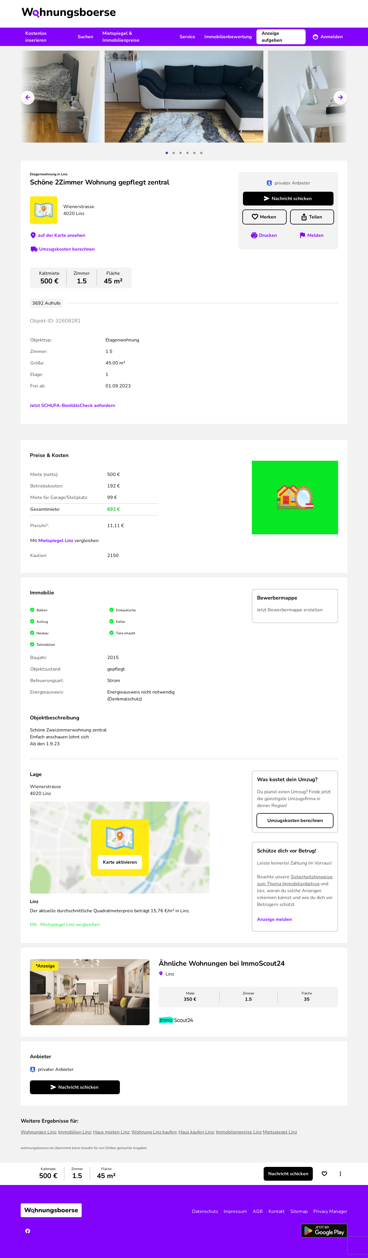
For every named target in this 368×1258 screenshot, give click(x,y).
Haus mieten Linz (111, 1132)
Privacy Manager (330, 1211)
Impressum (235, 1211)
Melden (315, 235)
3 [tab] (180, 153)
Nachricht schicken (292, 198)
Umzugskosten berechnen (67, 249)
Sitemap (299, 1211)
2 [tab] (173, 153)
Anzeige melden (274, 919)
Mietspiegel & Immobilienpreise (120, 36)
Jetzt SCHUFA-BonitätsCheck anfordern (72, 405)
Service (187, 37)
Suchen (85, 37)
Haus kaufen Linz (196, 1132)
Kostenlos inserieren (36, 36)
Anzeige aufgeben (272, 36)
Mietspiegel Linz (55, 540)
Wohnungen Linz (38, 1132)
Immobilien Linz (74, 1132)
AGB (258, 1211)
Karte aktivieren (120, 862)
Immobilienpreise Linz (239, 1132)
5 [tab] (194, 153)
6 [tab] (201, 153)
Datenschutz (205, 1211)
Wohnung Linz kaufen (153, 1132)
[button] (340, 1174)
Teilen (315, 217)
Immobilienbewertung (228, 37)
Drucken (268, 235)
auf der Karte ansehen (61, 235)
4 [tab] (187, 153)
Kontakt (277, 1211)
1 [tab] (167, 153)
